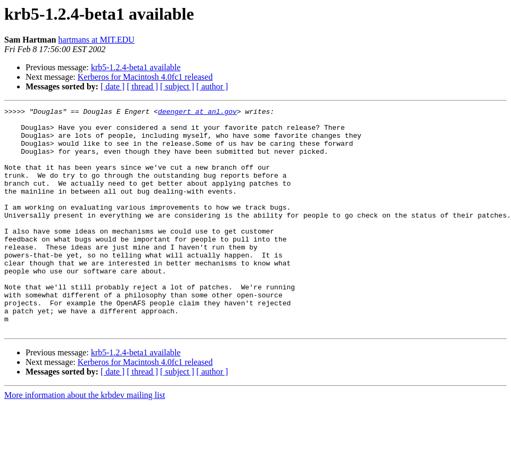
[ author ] (212, 86)
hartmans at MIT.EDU (96, 39)
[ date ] (113, 86)
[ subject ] (177, 86)
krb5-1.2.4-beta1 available (135, 67)
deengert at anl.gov (197, 113)
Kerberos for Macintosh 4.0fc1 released (145, 76)
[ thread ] (142, 86)
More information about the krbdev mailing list (84, 439)
